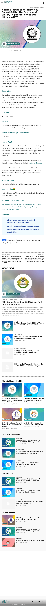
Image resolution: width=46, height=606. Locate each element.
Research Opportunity (20, 348)
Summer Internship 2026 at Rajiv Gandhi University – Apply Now (26, 351)
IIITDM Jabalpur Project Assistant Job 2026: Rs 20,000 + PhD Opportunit (28, 441)
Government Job (21, 240)
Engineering (5, 299)
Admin (5, 50)
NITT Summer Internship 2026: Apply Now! (30, 540)
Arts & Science (5, 7)
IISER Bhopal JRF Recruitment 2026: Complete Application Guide (28, 337)
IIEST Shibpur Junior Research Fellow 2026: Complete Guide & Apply (12, 424)
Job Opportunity (15, 7)
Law (15, 362)
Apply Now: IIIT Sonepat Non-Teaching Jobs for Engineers (33, 423)
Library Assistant (36, 240)
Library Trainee (14, 242)
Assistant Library (11, 240)
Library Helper (6, 242)
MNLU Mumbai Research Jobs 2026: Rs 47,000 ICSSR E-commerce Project (28, 365)
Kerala (28, 240)
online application (35, 163)
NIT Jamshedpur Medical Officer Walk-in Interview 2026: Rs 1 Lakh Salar (29, 324)
